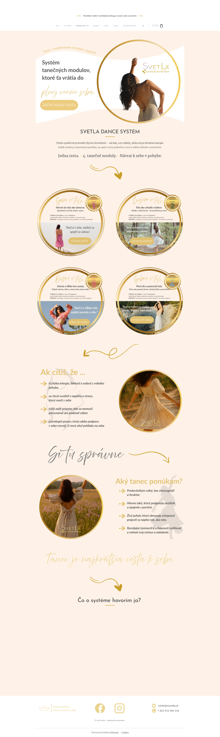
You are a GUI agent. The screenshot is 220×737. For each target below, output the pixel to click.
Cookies (125, 732)
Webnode (114, 732)
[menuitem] (83, 25)
